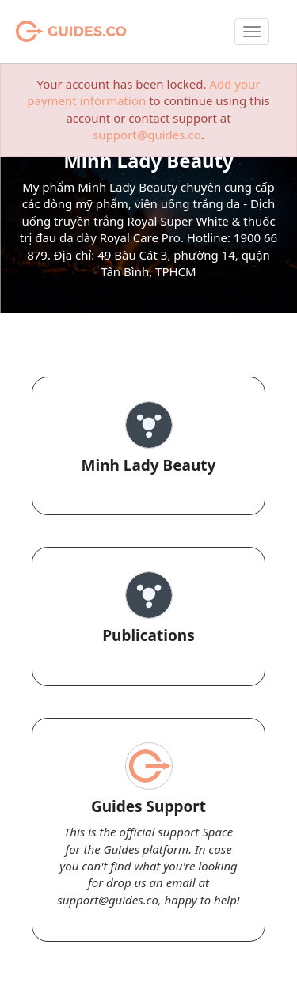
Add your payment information (143, 92)
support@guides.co (147, 134)
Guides (51, 31)
